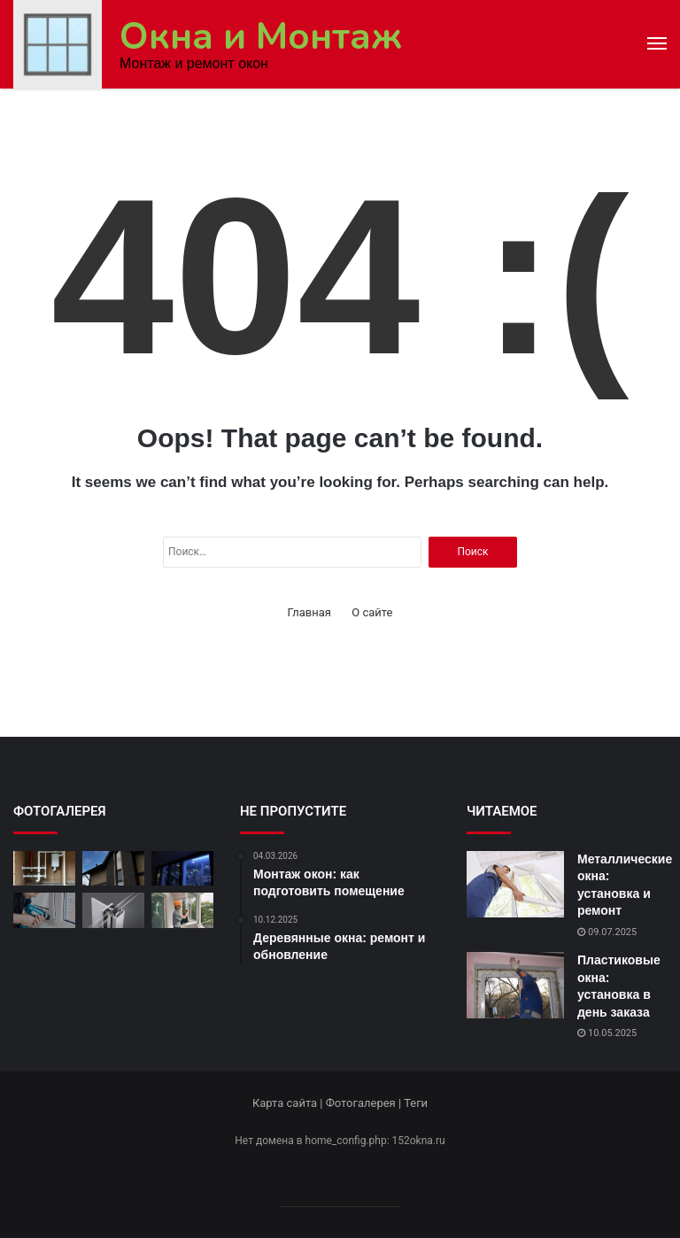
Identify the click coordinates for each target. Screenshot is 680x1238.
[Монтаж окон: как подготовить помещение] (182, 910)
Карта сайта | (289, 1103)
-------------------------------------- (340, 1205)
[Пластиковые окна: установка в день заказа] (515, 985)
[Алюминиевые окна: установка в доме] (113, 868)
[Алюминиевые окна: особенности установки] (113, 910)
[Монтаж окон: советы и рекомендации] (44, 868)
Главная (309, 612)
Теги (416, 1103)
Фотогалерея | (365, 1103)
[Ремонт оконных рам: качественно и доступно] (44, 910)
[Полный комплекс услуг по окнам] (182, 868)
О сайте (372, 612)
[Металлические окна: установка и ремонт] (515, 884)
